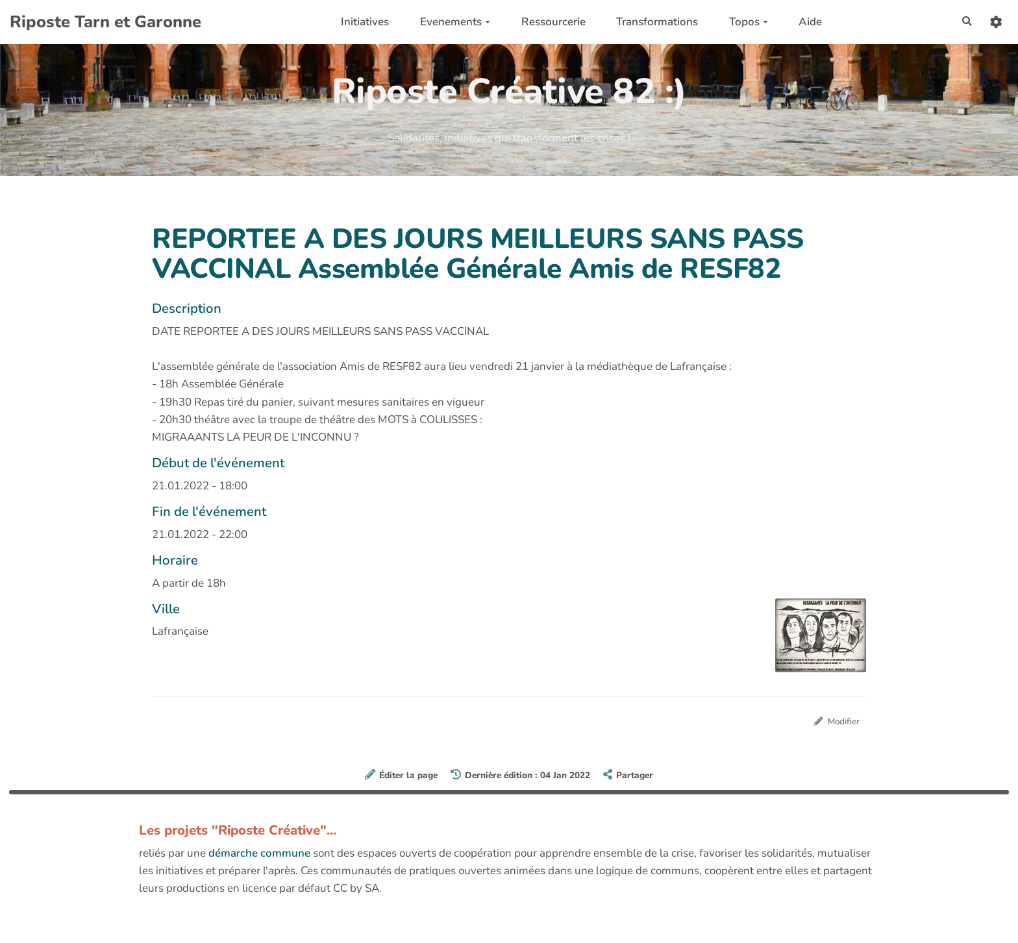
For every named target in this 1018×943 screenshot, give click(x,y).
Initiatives (361, 21)
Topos (744, 21)
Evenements (451, 21)
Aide (806, 21)
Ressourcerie (549, 21)
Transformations (653, 21)
